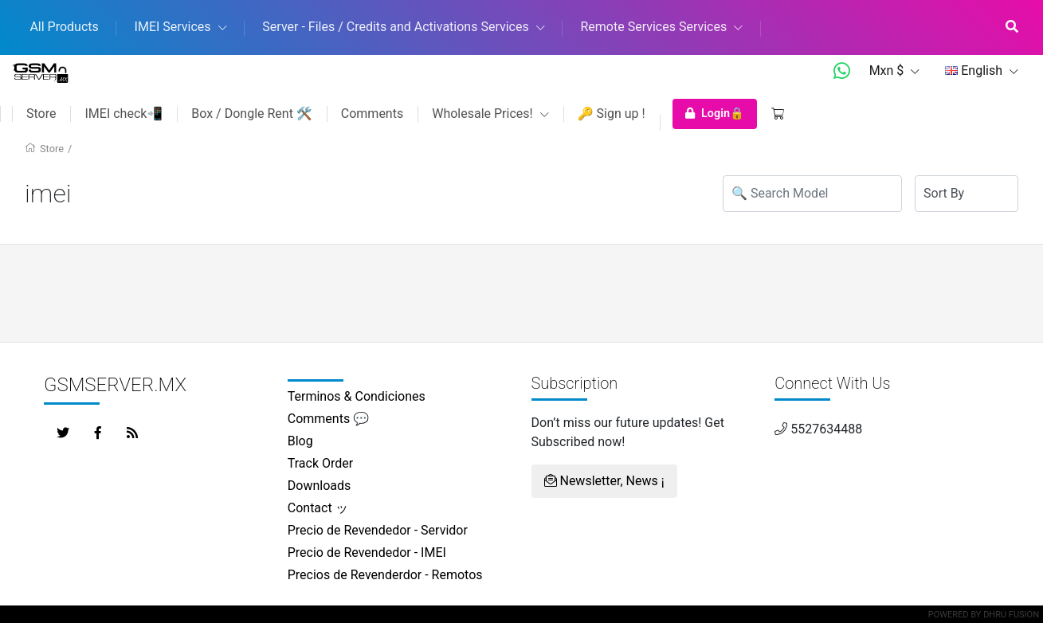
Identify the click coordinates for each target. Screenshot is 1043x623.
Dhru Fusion (1011, 614)
